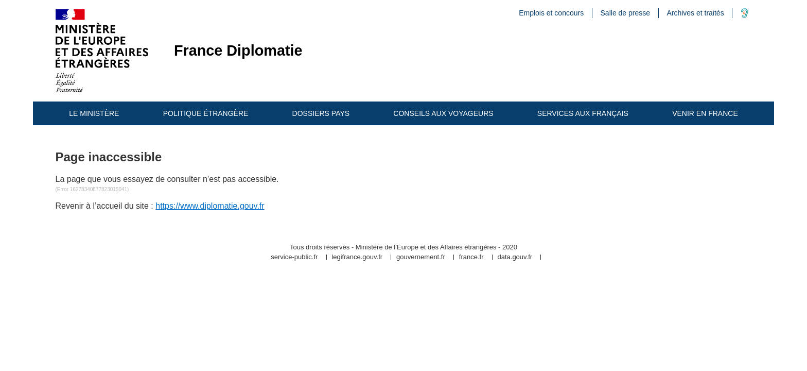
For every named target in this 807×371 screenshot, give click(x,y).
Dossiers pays (321, 113)
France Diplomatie (238, 50)
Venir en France (705, 113)
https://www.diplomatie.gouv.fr (209, 205)
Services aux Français (582, 113)
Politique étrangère (206, 113)
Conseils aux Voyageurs (443, 113)
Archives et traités (695, 13)
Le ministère (94, 113)
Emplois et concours (551, 13)
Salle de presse (626, 13)
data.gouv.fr (514, 257)
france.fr (471, 257)
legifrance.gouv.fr (356, 257)
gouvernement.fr (420, 257)
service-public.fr (294, 257)
